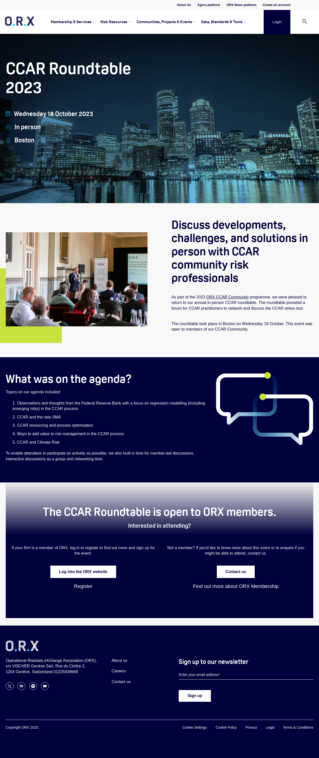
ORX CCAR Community (227, 297)
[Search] (304, 22)
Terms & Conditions (298, 727)
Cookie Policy (226, 727)
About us (119, 660)
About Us (184, 5)
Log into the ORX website (83, 572)
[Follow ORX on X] (10, 689)
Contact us (236, 572)
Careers (119, 671)
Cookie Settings (194, 727)
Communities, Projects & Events (164, 21)
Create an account (276, 5)
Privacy (251, 727)
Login (277, 21)
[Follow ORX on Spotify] (33, 689)
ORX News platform (241, 5)
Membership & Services (71, 21)
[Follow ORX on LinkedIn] (21, 689)
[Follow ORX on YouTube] (45, 689)
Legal (270, 727)
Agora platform (208, 5)
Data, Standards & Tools (221, 21)
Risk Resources (113, 21)
